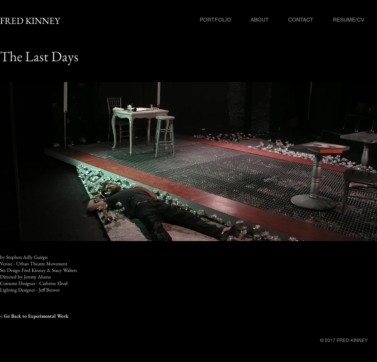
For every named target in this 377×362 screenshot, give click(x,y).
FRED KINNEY (30, 21)
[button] (188, 161)
